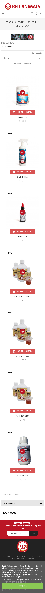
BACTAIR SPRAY (22, 177)
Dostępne (22, 58)
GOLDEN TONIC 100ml (22, 416)
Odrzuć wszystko (35, 580)
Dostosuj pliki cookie (22, 580)
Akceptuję (22, 586)
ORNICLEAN (22, 237)
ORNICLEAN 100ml (22, 476)
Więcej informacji (8, 580)
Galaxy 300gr (22, 117)
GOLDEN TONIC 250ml (22, 356)
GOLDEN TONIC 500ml (22, 296)
